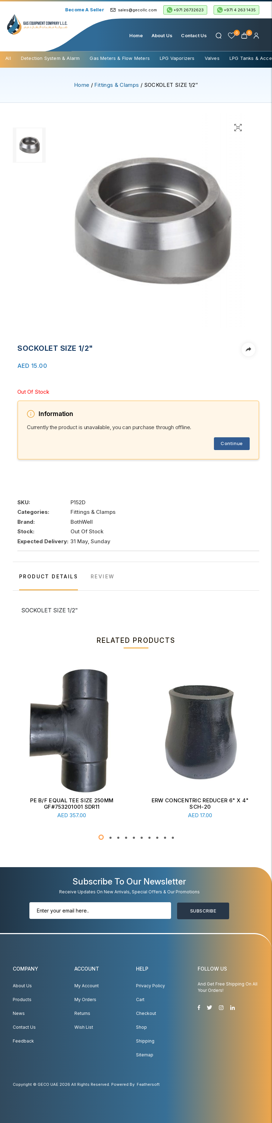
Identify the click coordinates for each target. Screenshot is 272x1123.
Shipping (145, 1041)
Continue (232, 443)
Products (22, 999)
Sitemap (144, 1054)
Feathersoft (148, 1084)
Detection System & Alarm (50, 58)
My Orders (85, 999)
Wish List (83, 1027)
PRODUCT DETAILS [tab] (48, 576)
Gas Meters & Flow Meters (120, 58)
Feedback (23, 1041)
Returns (82, 1013)
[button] (101, 837)
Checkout (146, 1013)
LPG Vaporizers (177, 58)
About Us (162, 35)
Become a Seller (84, 9)
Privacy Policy (150, 985)
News (19, 1013)
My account (86, 985)
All (8, 58)
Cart (140, 999)
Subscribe (203, 911)
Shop (141, 1027)
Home (136, 35)
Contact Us (194, 35)
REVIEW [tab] (102, 576)
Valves (212, 58)
